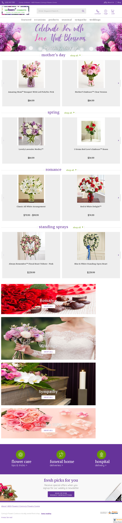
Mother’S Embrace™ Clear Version (91, 90)
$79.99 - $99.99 (31, 213)
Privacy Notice (88, 521)
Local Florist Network (102, 521)
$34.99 (91, 156)
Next (119, 81)
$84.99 (31, 99)
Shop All (74, 53)
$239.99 (31, 270)
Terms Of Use (77, 521)
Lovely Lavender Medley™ (31, 148)
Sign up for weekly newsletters (61, 414)
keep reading (46, 433)
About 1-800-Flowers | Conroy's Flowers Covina (20, 426)
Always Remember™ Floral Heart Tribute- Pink (31, 262)
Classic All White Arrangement (31, 205)
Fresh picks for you (61, 403)
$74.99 (91, 213)
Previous (3, 81)
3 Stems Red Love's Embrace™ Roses (91, 148)
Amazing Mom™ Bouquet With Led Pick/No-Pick (31, 90)
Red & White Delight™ (91, 205)
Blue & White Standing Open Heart (91, 262)
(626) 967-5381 (10, 2)
